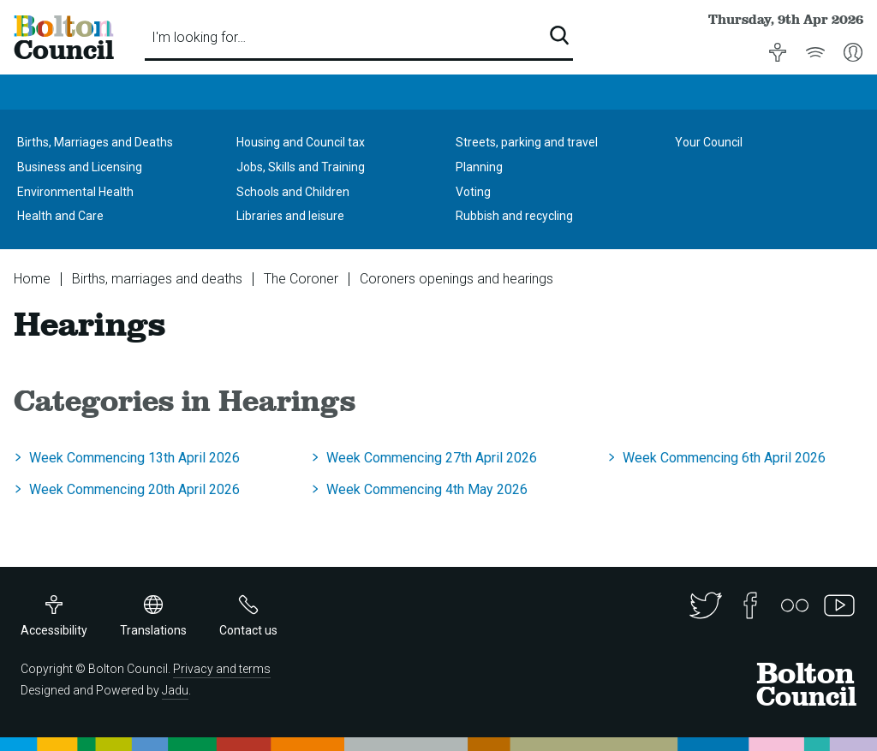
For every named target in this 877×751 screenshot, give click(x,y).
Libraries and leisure (290, 216)
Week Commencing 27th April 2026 (431, 458)
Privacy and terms (222, 669)
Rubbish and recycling (514, 216)
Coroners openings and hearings (456, 279)
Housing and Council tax (300, 142)
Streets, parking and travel (527, 142)
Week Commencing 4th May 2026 (427, 489)
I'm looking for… (199, 37)
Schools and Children (292, 192)
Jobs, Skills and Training (300, 167)
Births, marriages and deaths (157, 279)
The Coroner (301, 279)
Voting (473, 192)
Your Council (709, 142)
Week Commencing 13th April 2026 (134, 458)
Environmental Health (75, 192)
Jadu (175, 690)
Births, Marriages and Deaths (95, 142)
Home (32, 279)
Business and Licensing (79, 167)
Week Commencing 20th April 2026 (134, 489)
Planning (479, 167)
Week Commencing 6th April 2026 (724, 458)
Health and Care (60, 216)
